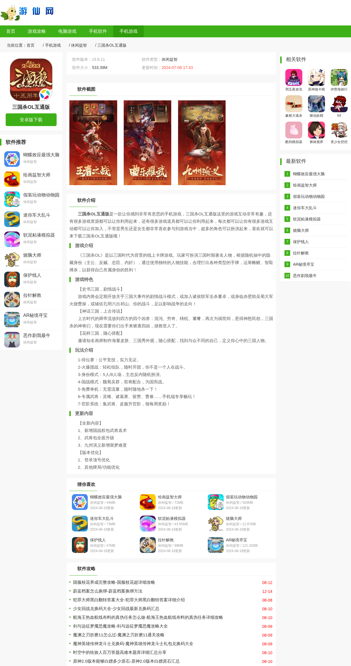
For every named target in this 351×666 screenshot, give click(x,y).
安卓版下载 (31, 119)
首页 (10, 31)
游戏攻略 (37, 31)
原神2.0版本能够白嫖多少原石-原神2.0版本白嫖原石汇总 (126, 661)
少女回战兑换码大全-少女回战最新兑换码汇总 (116, 608)
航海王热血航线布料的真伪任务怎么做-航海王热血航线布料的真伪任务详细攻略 (148, 617)
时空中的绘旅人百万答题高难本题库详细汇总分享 (119, 652)
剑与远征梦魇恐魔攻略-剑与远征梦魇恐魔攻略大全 (120, 626)
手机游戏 (128, 31)
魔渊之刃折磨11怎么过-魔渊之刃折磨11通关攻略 (118, 634)
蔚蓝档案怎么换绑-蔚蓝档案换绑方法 (107, 591)
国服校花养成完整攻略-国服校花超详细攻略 (114, 582)
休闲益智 (79, 45)
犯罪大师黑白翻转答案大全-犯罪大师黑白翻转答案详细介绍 (129, 599)
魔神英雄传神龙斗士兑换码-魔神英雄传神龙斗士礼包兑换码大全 (133, 643)
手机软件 (98, 31)
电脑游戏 (67, 31)
